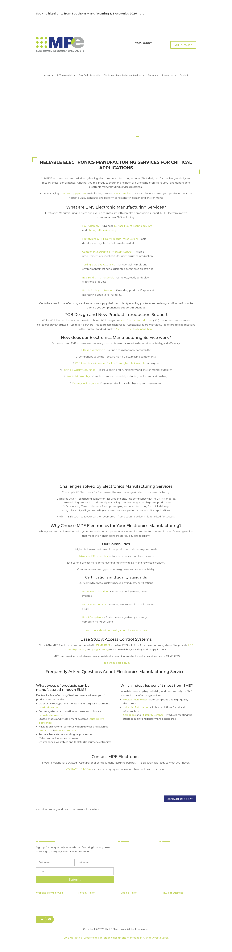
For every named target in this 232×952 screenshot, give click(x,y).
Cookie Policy (128, 892)
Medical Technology (135, 699)
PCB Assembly (65, 75)
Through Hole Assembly (135, 858)
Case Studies (169, 863)
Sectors (152, 75)
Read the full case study (116, 662)
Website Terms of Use (49, 892)
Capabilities (169, 858)
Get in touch (183, 45)
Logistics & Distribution (133, 869)
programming (100, 649)
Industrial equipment (52, 715)
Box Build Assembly (89, 75)
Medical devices (49, 707)
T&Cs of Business (172, 892)
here (141, 13)
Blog (165, 869)
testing (82, 649)
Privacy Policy (86, 892)
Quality (166, 853)
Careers (167, 874)
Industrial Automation (136, 707)
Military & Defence (152, 715)
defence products (66, 730)
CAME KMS (103, 645)
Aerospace (45, 730)
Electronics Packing (132, 874)
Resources (167, 75)
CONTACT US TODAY (179, 799)
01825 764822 (143, 43)
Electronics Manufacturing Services (122, 75)
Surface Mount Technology (136, 853)
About (47, 75)
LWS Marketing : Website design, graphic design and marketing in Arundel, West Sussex (116, 937)
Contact (184, 75)
